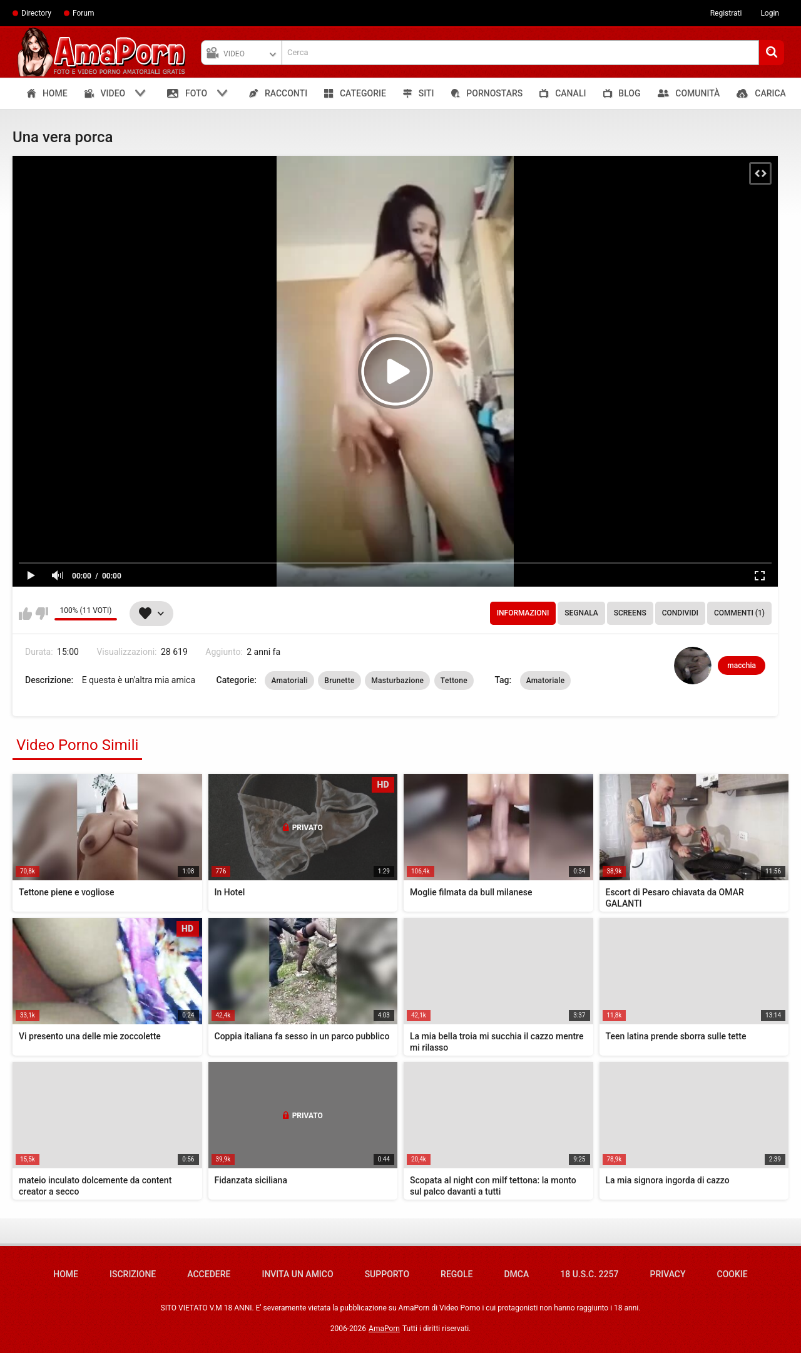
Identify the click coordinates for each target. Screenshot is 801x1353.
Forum (83, 13)
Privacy (667, 1274)
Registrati (726, 13)
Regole (456, 1274)
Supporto (387, 1274)
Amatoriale (545, 680)
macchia (741, 665)
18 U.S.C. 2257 (589, 1274)
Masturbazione (397, 680)
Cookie (732, 1274)
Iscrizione (133, 1274)
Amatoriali (289, 680)
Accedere (208, 1274)
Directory (36, 13)
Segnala (581, 613)
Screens (630, 613)
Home (65, 1274)
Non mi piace (41, 613)
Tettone (454, 680)
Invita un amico (297, 1274)
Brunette (339, 680)
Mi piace (25, 613)
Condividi (680, 613)
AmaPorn (384, 1328)
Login (769, 13)
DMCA (516, 1274)
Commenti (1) (739, 613)
